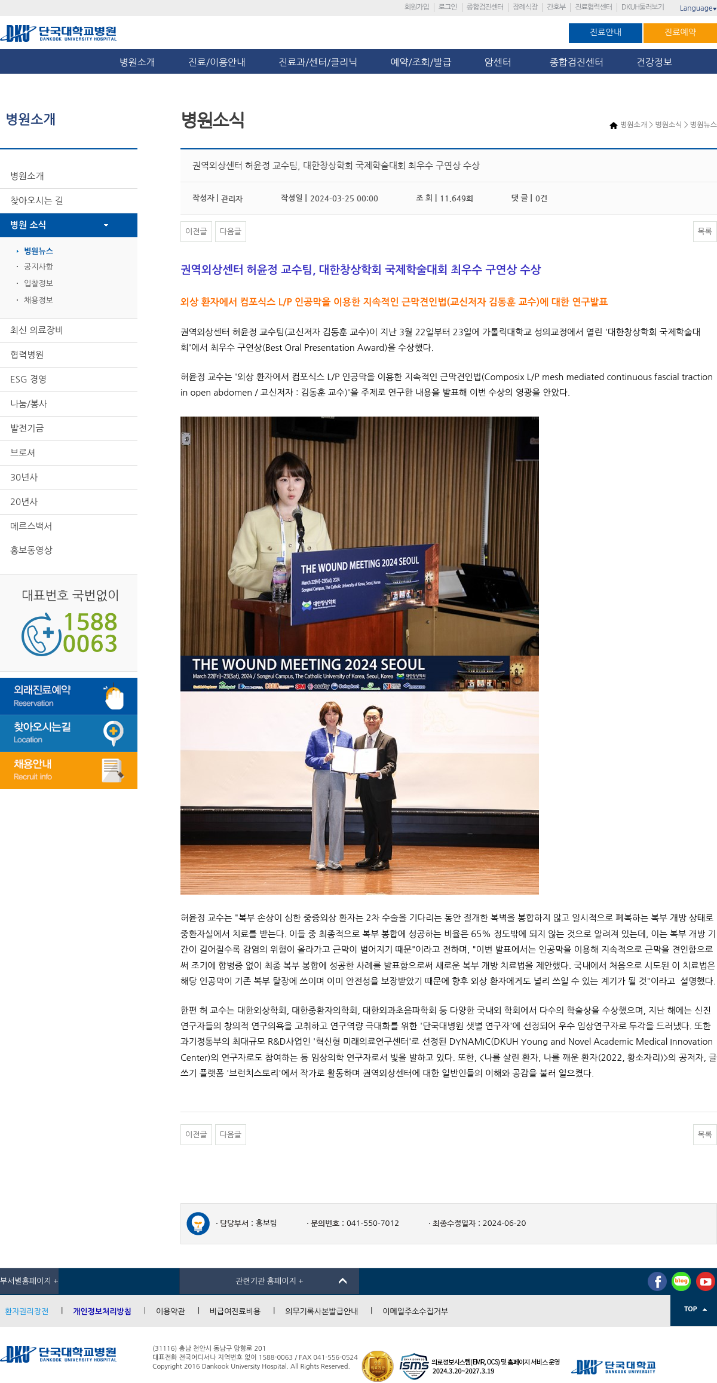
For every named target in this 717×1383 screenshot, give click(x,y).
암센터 (501, 62)
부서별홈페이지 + (29, 1281)
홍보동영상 (31, 550)
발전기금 (27, 428)
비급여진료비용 (235, 1311)
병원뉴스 (38, 251)
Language (698, 8)
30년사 (24, 477)
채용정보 (38, 300)
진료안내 (605, 32)
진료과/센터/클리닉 (317, 62)
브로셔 (22, 452)
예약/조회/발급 (420, 62)
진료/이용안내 (217, 62)
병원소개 (137, 62)
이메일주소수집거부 (415, 1311)
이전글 (196, 231)
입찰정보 (38, 283)
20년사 (24, 501)
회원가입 (417, 7)
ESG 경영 (28, 379)
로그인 (448, 7)
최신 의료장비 (36, 330)
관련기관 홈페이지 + (269, 1281)
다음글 (231, 231)
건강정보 (654, 62)
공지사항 (38, 267)
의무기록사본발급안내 (321, 1311)
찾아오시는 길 (36, 200)
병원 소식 (28, 225)
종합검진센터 (485, 7)
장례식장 (525, 7)
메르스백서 (31, 526)
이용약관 (170, 1311)
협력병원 (27, 354)
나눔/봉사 (28, 403)
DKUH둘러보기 (642, 7)
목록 (705, 231)
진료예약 (680, 32)
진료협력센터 (593, 7)
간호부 (556, 7)
